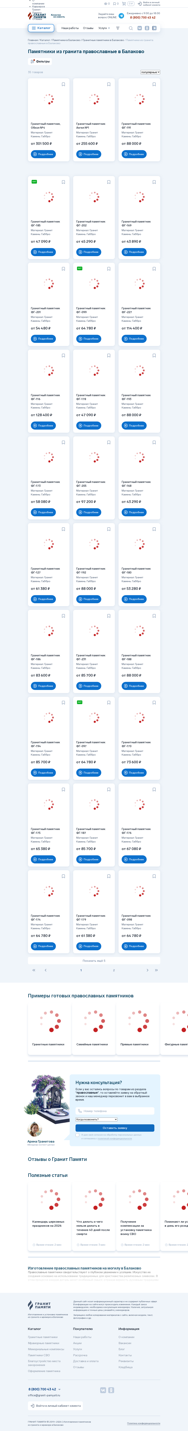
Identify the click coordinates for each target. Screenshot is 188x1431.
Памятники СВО (39, 1355)
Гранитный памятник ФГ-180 (136, 570)
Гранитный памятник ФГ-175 (46, 830)
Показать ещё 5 (94, 960)
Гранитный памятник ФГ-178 (91, 396)
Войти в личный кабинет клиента (148, 3)
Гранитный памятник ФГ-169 (136, 223)
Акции (77, 1343)
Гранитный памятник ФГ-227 (136, 309)
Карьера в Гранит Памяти (38, 9)
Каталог (41, 28)
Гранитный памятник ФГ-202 (91, 223)
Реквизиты (39, 15)
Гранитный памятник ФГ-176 (136, 830)
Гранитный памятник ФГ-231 (91, 656)
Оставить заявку (115, 1128)
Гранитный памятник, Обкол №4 (46, 125)
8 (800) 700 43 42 (142, 17)
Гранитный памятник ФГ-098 (136, 917)
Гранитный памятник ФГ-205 (91, 483)
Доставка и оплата (86, 1361)
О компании (126, 1337)
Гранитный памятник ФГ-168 (136, 483)
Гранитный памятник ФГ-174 (46, 917)
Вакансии (125, 1343)
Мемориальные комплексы (46, 1349)
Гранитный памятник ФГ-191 (136, 125)
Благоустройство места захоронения (44, 1363)
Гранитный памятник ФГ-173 (46, 483)
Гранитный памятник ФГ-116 (46, 396)
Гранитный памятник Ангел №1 (91, 125)
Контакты (125, 1355)
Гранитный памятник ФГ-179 (91, 917)
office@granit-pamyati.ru (44, 1395)
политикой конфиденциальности (115, 1138)
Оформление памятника (44, 1371)
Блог (122, 1349)
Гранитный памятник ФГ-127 (46, 570)
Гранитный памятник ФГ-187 (91, 830)
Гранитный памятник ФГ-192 (91, 570)
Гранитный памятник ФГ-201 (46, 309)
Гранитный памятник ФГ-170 (136, 743)
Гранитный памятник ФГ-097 (91, 743)
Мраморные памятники (43, 1343)
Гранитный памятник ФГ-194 (46, 743)
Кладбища (126, 1367)
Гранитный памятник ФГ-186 (46, 656)
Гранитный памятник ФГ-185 (46, 223)
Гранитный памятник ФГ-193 (136, 396)
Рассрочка (80, 1355)
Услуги (77, 1349)
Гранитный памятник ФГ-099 (91, 309)
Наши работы (70, 28)
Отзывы (37, 19)
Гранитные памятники (43, 1337)
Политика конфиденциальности (143, 1423)
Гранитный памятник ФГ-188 (136, 656)
